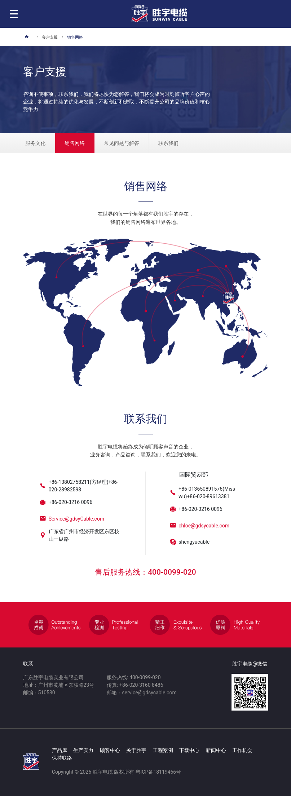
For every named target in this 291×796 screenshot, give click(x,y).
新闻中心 (216, 750)
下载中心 (189, 750)
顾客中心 (110, 750)
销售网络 (75, 143)
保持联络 (62, 758)
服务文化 (35, 143)
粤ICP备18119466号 (158, 772)
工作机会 (242, 750)
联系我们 (168, 143)
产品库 (59, 750)
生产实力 (83, 750)
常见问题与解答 (121, 143)
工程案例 (163, 750)
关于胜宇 (136, 750)
